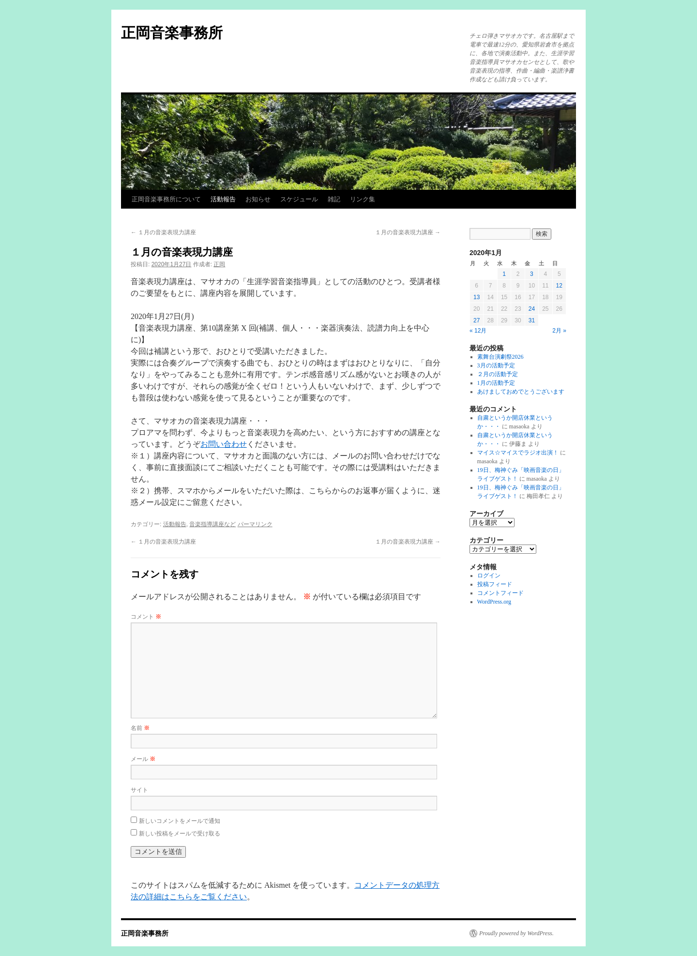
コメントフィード (500, 593)
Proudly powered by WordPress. (516, 933)
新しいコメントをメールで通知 (179, 821)
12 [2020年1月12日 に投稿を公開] (559, 285)
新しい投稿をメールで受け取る (179, 833)
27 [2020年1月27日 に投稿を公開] (476, 320)
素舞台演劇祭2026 (500, 356)
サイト (139, 790)
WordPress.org (494, 601)
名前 (140, 728)
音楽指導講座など (212, 524)
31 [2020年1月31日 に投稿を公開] (532, 320)
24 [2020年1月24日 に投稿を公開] (532, 308)
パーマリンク (255, 524)
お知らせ (258, 199)
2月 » (559, 330)
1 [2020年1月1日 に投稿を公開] (504, 274)
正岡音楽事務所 (172, 33)
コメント (146, 616)
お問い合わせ (223, 444)
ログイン (488, 575)
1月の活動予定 (496, 382)
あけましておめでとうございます (520, 391)
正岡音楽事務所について (166, 199)
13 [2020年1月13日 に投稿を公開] (476, 297)
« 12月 (478, 330)
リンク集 (362, 199)
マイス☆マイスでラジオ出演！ (518, 452)
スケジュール (299, 199)
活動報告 (223, 199)
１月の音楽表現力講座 (163, 232)
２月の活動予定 (497, 374)
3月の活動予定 (496, 365)
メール (143, 759)
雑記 (334, 199)
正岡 (219, 264)
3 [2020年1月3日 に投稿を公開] (531, 274)
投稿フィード (494, 584)
